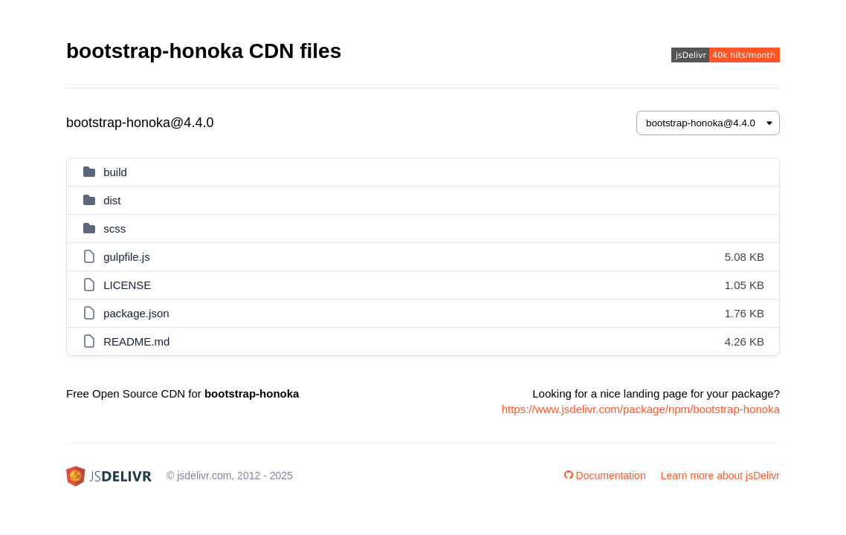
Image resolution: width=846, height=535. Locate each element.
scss (114, 228)
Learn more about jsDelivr (720, 476)
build (115, 172)
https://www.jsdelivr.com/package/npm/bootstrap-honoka (641, 409)
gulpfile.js (126, 256)
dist (111, 200)
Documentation (605, 476)
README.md (136, 341)
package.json (136, 313)
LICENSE (127, 285)
